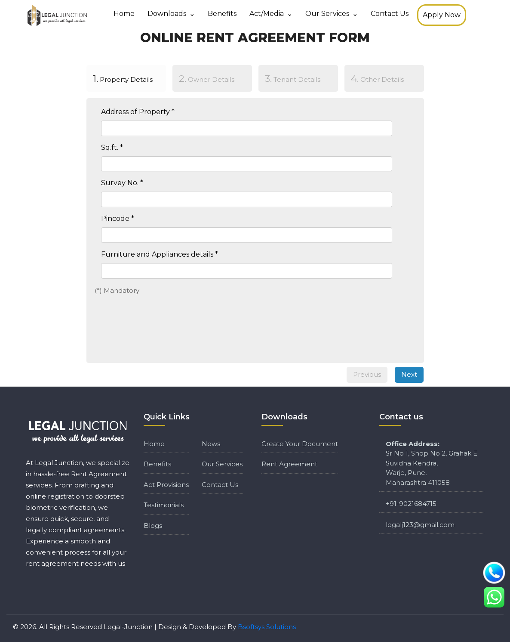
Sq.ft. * (112, 147)
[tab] (126, 80)
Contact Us (390, 13)
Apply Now (442, 15)
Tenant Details (292, 78)
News (211, 444)
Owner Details (206, 78)
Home (124, 13)
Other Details (377, 78)
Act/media (266, 13)
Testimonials (164, 505)
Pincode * (117, 218)
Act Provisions (166, 485)
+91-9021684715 (411, 503)
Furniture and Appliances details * (159, 254)
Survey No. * (122, 183)
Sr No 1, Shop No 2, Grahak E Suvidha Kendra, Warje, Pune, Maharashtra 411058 (431, 463)
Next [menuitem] (409, 374)
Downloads (166, 13)
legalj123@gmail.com (420, 525)
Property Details (119, 77)
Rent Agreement (289, 464)
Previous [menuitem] (367, 374)
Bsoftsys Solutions (267, 627)
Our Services (327, 13)
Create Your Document (299, 444)
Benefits (222, 13)
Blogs (153, 525)
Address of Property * (138, 112)
